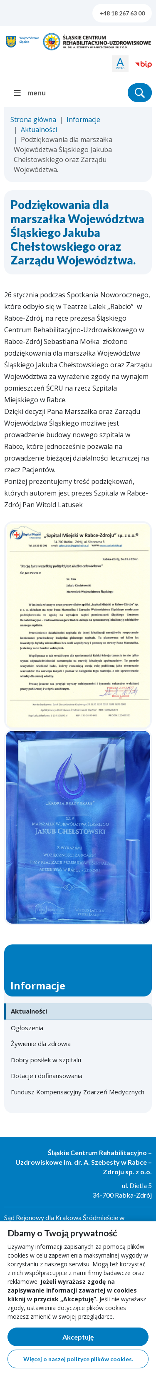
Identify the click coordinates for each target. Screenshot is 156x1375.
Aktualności (39, 129)
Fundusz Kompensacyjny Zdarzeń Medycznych (77, 1092)
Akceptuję (105, 1338)
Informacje (83, 119)
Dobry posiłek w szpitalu (46, 1060)
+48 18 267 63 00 (122, 13)
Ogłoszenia (27, 1028)
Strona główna (33, 119)
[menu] (33, 92)
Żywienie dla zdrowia (41, 1043)
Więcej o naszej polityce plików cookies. (78, 1359)
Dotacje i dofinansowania (46, 1075)
